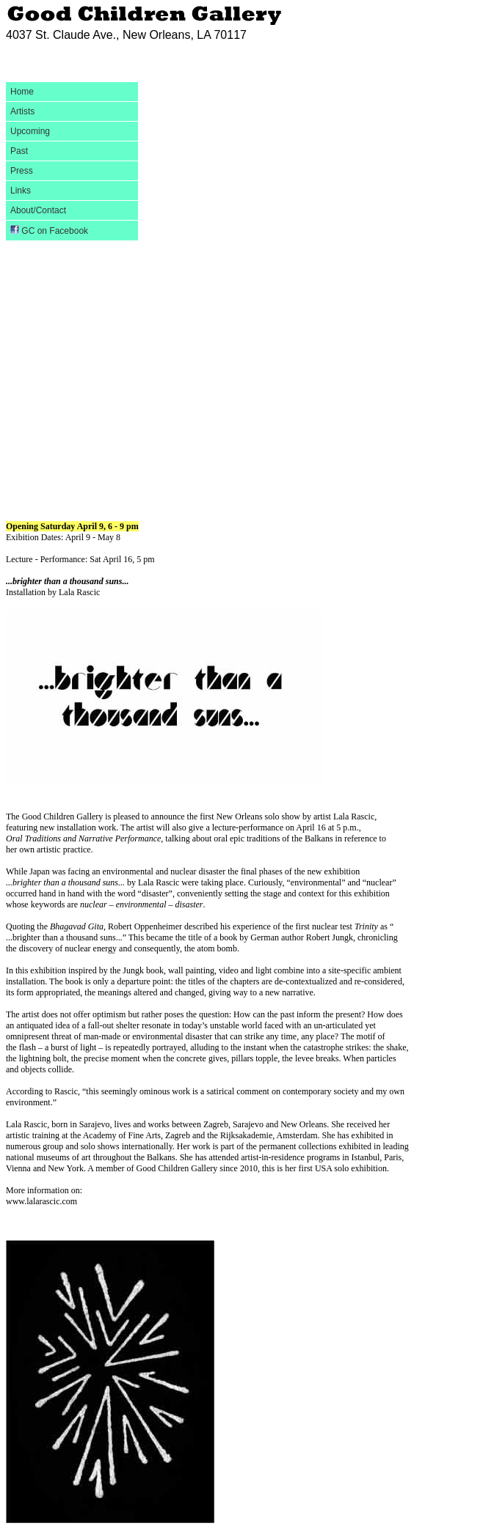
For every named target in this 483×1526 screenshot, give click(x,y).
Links (20, 190)
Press (21, 171)
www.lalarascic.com (41, 1201)
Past (19, 151)
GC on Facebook (49, 230)
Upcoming (30, 131)
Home (22, 91)
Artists (22, 111)
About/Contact (38, 210)
